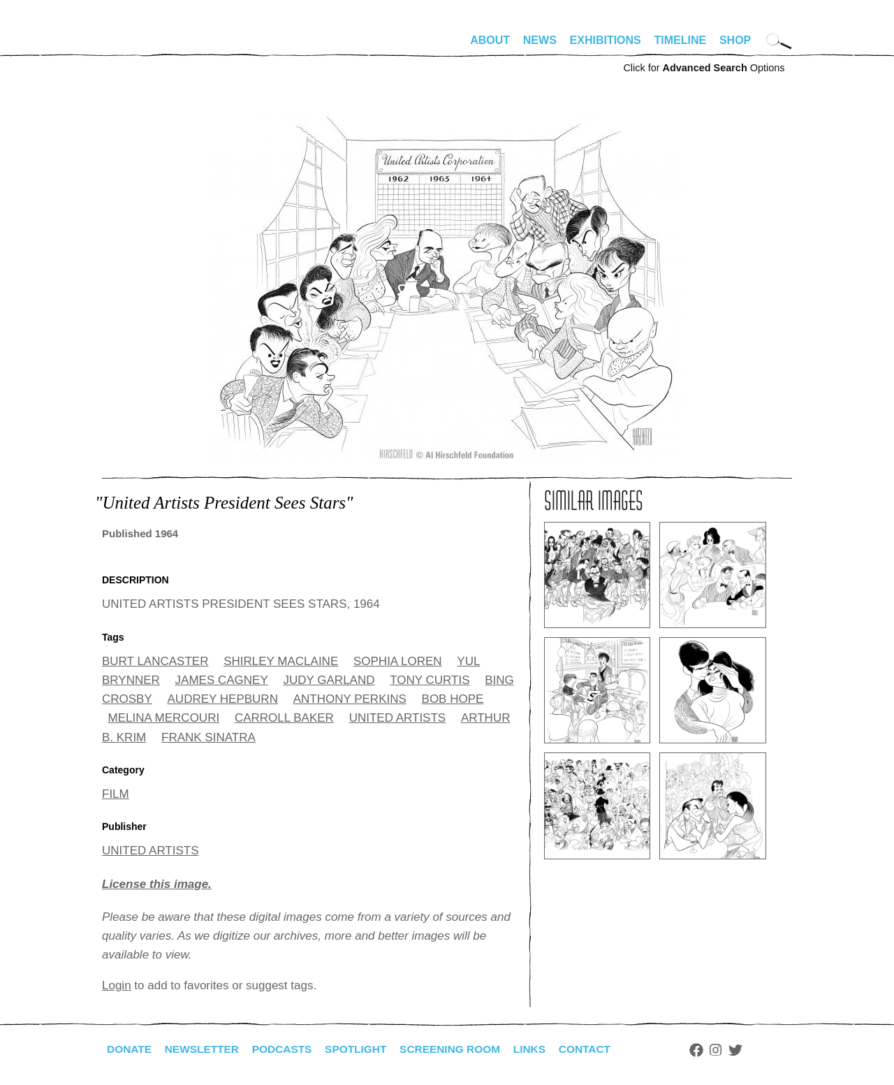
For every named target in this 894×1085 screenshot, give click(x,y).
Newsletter (204, 1049)
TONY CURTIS (429, 680)
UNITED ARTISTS (397, 717)
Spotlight (364, 1049)
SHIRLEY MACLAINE (281, 661)
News (540, 40)
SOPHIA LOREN (397, 661)
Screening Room (461, 1049)
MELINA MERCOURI (164, 717)
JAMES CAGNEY (221, 680)
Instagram (732, 1050)
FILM (115, 794)
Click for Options (703, 67)
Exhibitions (605, 40)
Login (116, 985)
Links (542, 1049)
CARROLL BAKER (284, 717)
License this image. (157, 884)
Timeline (680, 40)
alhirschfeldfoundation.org (144, 46)
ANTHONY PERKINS (349, 699)
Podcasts (287, 1049)
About (490, 40)
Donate (130, 1049)
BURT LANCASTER (155, 661)
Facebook (712, 1050)
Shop (735, 40)
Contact (599, 1049)
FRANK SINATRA (208, 737)
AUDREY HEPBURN (223, 699)
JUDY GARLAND (329, 680)
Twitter (752, 1050)
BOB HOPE (453, 699)
